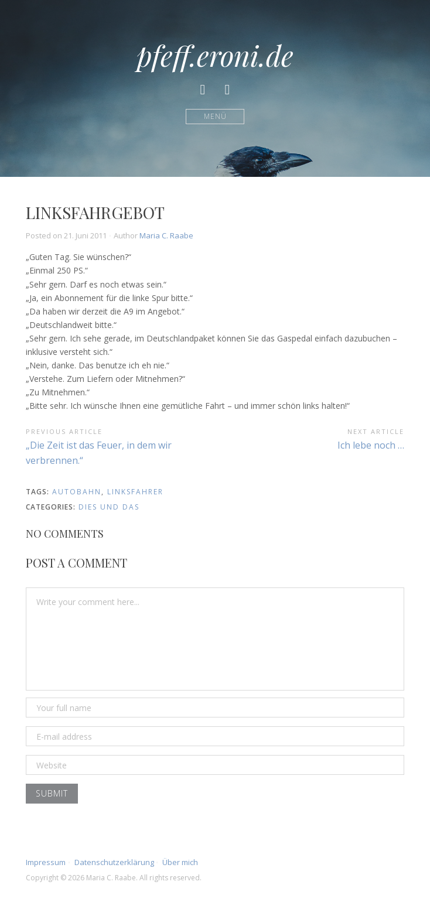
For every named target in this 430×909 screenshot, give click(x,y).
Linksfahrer (135, 492)
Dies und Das (109, 507)
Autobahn (76, 492)
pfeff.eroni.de (215, 55)
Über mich (180, 862)
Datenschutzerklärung (114, 862)
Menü (215, 116)
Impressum (46, 862)
